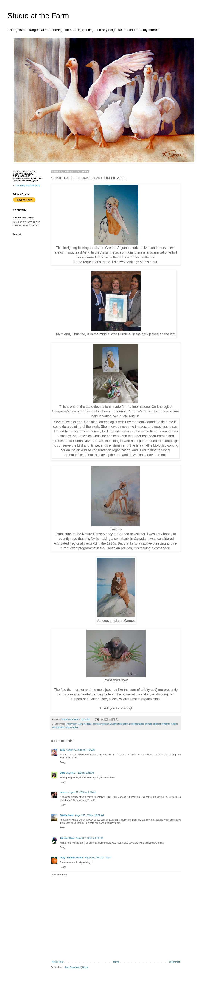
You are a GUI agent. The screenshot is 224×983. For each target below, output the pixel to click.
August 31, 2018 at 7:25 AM (97, 857)
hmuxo (63, 792)
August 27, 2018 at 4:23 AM (81, 792)
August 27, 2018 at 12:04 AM (80, 750)
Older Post (174, 962)
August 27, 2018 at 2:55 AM (80, 772)
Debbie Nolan (67, 815)
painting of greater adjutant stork (107, 724)
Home (116, 962)
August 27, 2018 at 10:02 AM (89, 815)
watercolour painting (69, 727)
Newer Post (57, 962)
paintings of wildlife (161, 724)
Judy (62, 750)
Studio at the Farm (38, 16)
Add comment (59, 874)
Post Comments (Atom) (76, 967)
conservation (71, 724)
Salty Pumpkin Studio (71, 857)
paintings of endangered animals (137, 724)
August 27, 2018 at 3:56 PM (89, 838)
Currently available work (28, 185)
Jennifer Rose (67, 838)
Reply (63, 762)
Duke (62, 772)
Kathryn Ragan (84, 724)
